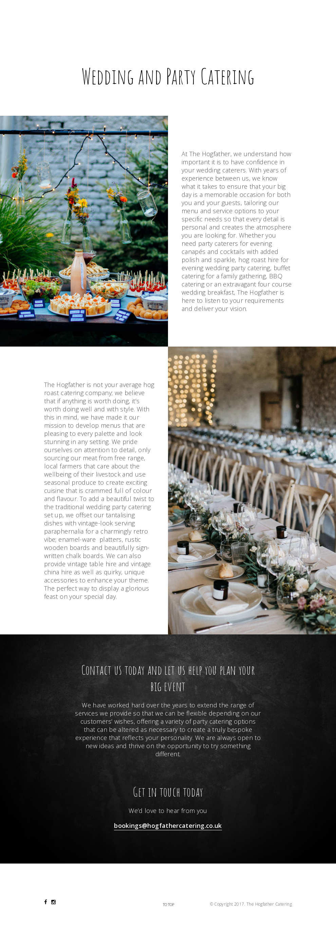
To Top (168, 904)
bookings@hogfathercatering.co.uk (168, 825)
